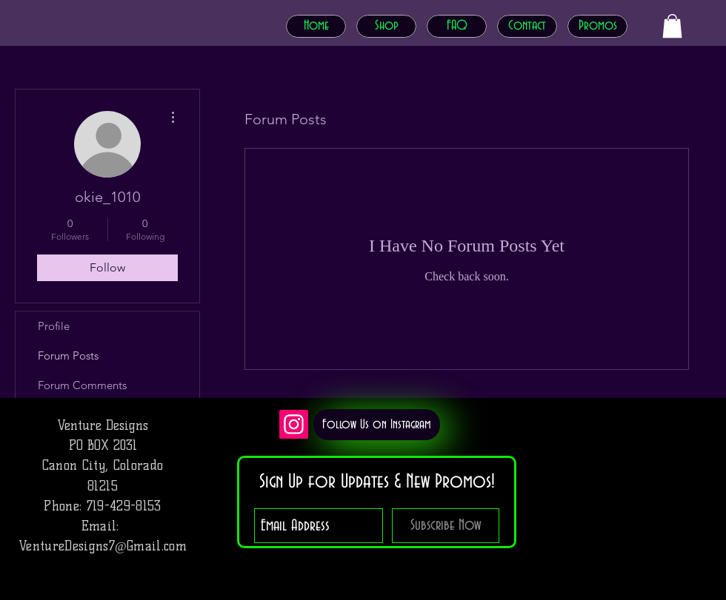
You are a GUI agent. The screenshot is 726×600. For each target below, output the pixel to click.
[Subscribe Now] (445, 525)
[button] (672, 26)
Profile (54, 326)
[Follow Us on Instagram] (376, 424)
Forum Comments (82, 385)
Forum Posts (68, 355)
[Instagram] (293, 424)
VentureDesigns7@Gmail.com (103, 546)
